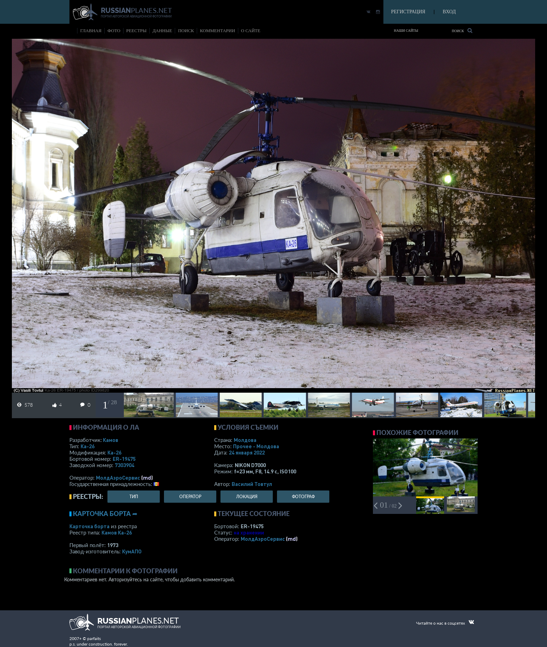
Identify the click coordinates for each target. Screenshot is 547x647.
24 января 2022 (247, 452)
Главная (91, 30)
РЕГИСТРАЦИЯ (408, 11)
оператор (190, 496)
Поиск (462, 30)
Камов (110, 440)
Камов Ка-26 (117, 532)
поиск (186, 30)
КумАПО (132, 551)
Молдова (245, 440)
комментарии (217, 30)
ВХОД (449, 11)
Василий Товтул (252, 484)
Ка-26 (88, 446)
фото (113, 30)
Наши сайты (406, 30)
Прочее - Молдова (256, 446)
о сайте (250, 30)
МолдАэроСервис (118, 477)
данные (162, 30)
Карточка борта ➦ (105, 513)
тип (133, 496)
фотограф (303, 496)
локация (246, 496)
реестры (136, 30)
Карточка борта (89, 526)
